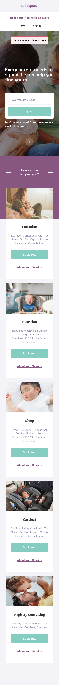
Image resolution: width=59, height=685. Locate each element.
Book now (29, 254)
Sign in (37, 25)
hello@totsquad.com (37, 17)
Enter (29, 111)
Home (22, 25)
